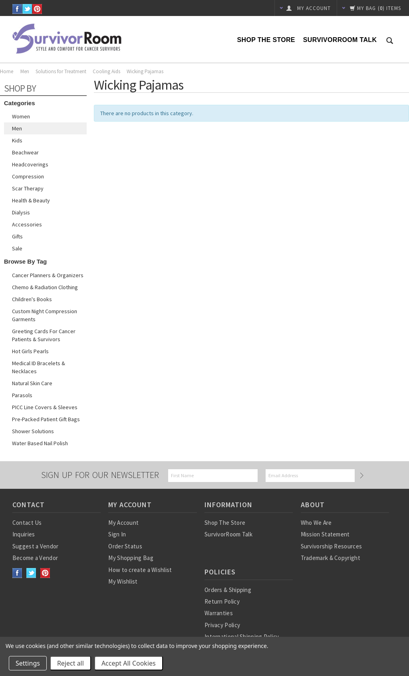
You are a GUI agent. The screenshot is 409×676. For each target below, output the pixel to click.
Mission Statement (325, 534)
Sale (17, 248)
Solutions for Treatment (61, 71)
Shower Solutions (33, 431)
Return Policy (222, 601)
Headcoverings (30, 164)
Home (6, 71)
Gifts (17, 236)
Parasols (22, 395)
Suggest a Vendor (35, 546)
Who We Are (316, 522)
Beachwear (25, 152)
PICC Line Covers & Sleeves (44, 407)
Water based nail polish (40, 443)
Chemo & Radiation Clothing (45, 287)
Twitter (27, 9)
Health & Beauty (31, 200)
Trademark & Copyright (330, 558)
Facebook (17, 9)
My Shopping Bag (130, 558)
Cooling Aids (106, 71)
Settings (28, 663)
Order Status (125, 546)
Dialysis (21, 212)
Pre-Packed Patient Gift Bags (46, 419)
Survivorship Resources (331, 546)
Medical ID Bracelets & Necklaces (38, 367)
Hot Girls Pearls (30, 351)
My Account (123, 522)
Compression (28, 176)
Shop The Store (266, 39)
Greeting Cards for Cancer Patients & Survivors (43, 335)
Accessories (27, 224)
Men (24, 71)
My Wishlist (122, 581)
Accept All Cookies (128, 663)
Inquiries (23, 534)
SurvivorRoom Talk (340, 39)
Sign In (117, 534)
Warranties (218, 613)
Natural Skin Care (32, 383)
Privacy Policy (222, 625)
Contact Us (27, 522)
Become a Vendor (35, 558)
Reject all (70, 663)
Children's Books (32, 299)
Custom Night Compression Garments (44, 315)
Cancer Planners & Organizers (47, 275)
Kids (17, 140)
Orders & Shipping (227, 590)
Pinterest (37, 9)
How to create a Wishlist (140, 570)
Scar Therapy (28, 188)
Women (21, 116)
